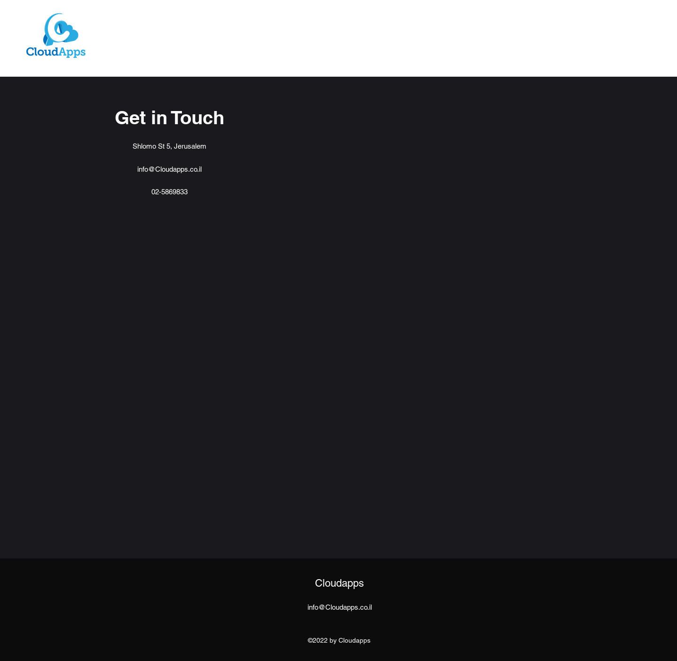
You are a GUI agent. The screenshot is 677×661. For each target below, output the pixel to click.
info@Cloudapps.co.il (169, 169)
